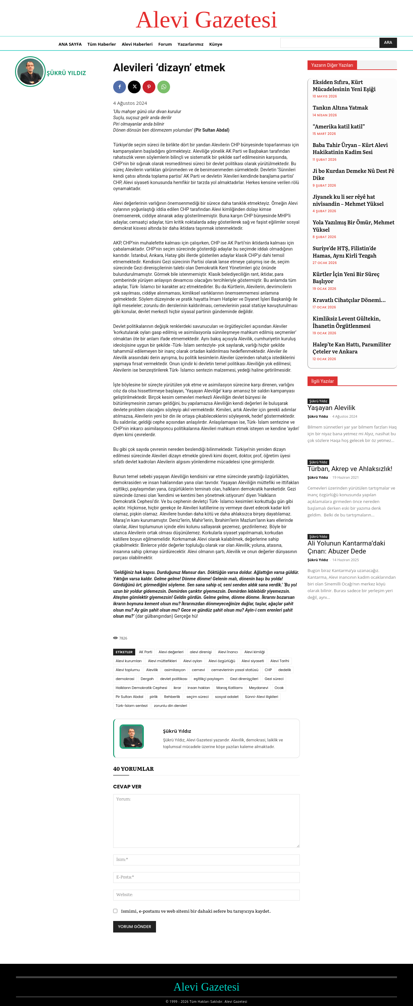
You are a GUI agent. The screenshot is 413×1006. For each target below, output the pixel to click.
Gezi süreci (274, 678)
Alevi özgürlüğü (221, 660)
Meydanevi (258, 687)
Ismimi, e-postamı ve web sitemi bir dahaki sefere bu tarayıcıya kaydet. (196, 911)
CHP (268, 669)
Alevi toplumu (128, 669)
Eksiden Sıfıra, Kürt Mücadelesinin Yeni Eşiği (344, 85)
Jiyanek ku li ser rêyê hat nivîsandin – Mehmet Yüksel (348, 200)
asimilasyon (174, 669)
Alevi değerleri (171, 651)
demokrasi (125, 678)
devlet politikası (173, 678)
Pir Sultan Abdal (129, 696)
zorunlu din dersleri (170, 705)
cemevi (198, 669)
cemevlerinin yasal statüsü (234, 669)
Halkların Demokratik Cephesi (141, 687)
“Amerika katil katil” (339, 126)
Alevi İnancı (228, 651)
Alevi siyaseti (253, 660)
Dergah (147, 678)
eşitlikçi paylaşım (209, 678)
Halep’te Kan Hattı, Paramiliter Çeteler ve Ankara (352, 347)
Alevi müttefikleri (162, 660)
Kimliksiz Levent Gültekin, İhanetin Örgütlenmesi (347, 321)
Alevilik (152, 669)
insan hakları (199, 687)
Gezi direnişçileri (244, 678)
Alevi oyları (192, 660)
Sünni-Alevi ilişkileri (261, 696)
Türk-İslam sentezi (132, 705)
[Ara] (388, 43)
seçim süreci (197, 696)
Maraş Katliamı (229, 687)
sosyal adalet (227, 696)
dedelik (284, 669)
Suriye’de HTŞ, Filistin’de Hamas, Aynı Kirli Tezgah (345, 251)
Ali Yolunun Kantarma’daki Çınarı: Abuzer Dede (346, 547)
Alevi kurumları (129, 660)
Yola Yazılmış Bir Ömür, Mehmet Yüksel (353, 225)
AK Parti (145, 651)
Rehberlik (172, 696)
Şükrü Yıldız (66, 73)
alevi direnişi (201, 651)
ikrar (177, 687)
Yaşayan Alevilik (331, 408)
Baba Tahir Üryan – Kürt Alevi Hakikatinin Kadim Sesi (350, 148)
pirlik (154, 696)
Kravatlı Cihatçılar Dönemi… (349, 300)
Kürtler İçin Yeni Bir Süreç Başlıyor (346, 277)
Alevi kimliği (254, 651)
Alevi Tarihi (279, 660)
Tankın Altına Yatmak (340, 107)
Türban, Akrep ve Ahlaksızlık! (350, 469)
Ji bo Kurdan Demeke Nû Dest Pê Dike (353, 174)
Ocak (279, 687)
